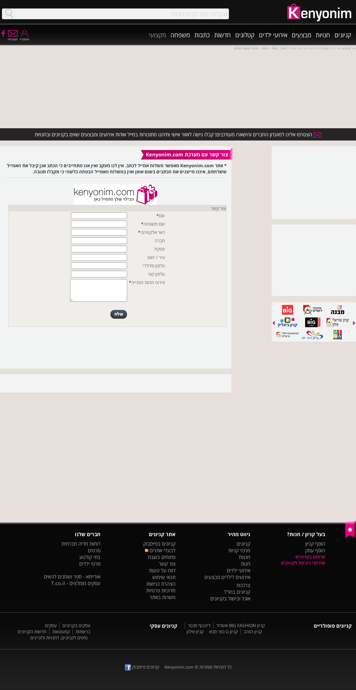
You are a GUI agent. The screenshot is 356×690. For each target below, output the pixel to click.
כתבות (202, 35)
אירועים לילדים (235, 577)
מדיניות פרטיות (160, 590)
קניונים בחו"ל (237, 591)
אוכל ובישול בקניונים (230, 598)
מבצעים (301, 35)
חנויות (323, 35)
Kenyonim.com (179, 667)
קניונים (343, 35)
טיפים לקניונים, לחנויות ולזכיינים (59, 638)
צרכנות (243, 585)
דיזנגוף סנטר (199, 625)
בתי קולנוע (89, 557)
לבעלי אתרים (160, 550)
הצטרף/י (13, 37)
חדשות (222, 35)
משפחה (180, 35)
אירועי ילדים (273, 35)
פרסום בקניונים (310, 557)
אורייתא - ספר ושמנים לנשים (72, 576)
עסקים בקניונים (76, 625)
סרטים (94, 550)
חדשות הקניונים (32, 632)
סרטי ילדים (89, 563)
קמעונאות (61, 632)
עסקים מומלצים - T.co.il (75, 583)
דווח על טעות (162, 570)
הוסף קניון (315, 543)
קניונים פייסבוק (142, 667)
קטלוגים (244, 35)
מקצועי (157, 35)
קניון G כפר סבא (223, 632)
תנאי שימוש (163, 577)
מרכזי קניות (239, 550)
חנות (245, 563)
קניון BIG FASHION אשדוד (240, 625)
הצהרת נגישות (160, 583)
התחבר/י (24, 37)
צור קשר (167, 563)
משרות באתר (162, 597)
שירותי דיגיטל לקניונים (303, 563)
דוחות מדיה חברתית (80, 543)
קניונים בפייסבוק (159, 543)
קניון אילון (195, 632)
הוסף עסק (315, 550)
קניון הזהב (253, 632)
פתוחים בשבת (161, 557)
